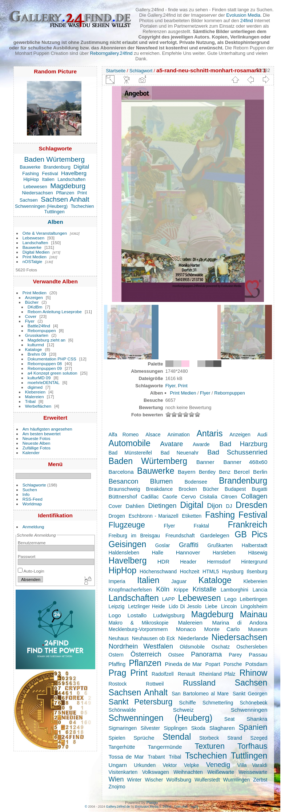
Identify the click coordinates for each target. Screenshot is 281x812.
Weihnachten (187, 772)
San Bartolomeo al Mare (200, 693)
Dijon (214, 505)
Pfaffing (117, 664)
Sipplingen (176, 728)
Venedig (218, 764)
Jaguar (178, 581)
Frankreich (248, 524)
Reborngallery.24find (111, 53)
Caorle (169, 497)
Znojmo (117, 786)
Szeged (259, 738)
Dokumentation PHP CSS (52, 358)
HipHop (31, 179)
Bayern (187, 472)
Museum (257, 629)
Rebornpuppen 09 (45, 368)
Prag (118, 673)
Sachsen (29, 200)
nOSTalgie (32, 261)
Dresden (251, 505)
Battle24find (39, 325)
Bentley (207, 472)
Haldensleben (124, 553)
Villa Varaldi (252, 765)
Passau (258, 654)
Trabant (156, 757)
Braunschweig (124, 489)
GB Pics (251, 534)
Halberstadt (255, 545)
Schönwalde (122, 710)
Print (82, 192)
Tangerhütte (122, 747)
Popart (212, 664)
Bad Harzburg (243, 444)
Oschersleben (251, 647)
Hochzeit (190, 571)
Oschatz (220, 647)
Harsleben (224, 553)
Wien (116, 779)
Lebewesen (35, 186)
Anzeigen (34, 297)
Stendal (176, 737)
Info (26, 494)
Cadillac (149, 497)
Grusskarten (36, 335)
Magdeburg (67, 186)
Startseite (115, 70)
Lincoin (229, 606)
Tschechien (82, 206)
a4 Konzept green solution (52, 373)
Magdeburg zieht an (46, 340)
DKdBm (35, 306)
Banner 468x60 (246, 462)
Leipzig (117, 606)
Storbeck (209, 738)
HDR (163, 561)
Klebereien (35, 391)
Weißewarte (220, 772)
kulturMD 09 (39, 377)
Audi (262, 434)
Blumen (161, 481)
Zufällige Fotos (37, 447)
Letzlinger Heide (146, 606)
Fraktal (201, 526)
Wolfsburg (178, 779)
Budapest (235, 489)
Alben (55, 222)
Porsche (233, 664)
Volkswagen (155, 772)
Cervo (188, 496)
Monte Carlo (222, 629)
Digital (81, 166)
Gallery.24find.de (118, 806)
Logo (115, 615)
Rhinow (254, 673)
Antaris (210, 433)
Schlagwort (140, 70)
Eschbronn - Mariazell (153, 516)
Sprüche (143, 738)
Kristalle (205, 589)
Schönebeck (253, 703)
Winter (134, 780)
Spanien (252, 727)
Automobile (129, 443)
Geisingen (127, 544)
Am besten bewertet (42, 433)
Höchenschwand (158, 571)
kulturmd (36, 344)
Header (188, 562)
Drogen (117, 516)
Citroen (229, 497)
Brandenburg (57, 167)
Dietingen (162, 505)
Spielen (117, 738)
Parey (235, 655)
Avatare (171, 444)
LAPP (168, 599)
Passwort (26, 556)
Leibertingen (253, 599)
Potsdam (256, 664)
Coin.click (181, 806)
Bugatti (259, 489)
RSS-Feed (33, 499)
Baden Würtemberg (54, 159)
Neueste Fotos (37, 438)
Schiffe (187, 702)
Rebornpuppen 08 (45, 363)
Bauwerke (30, 167)
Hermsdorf (218, 562)
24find (246, 20)
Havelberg (74, 173)
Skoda (198, 728)
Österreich (146, 654)
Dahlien (134, 506)
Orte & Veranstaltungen (45, 233)
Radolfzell (163, 674)
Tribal (30, 401)
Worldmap (32, 503)
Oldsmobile (192, 647)
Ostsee (176, 655)
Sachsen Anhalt (65, 199)
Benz (224, 472)
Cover (30, 316)
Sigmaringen (123, 728)
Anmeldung (33, 526)
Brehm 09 (37, 354)
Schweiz (183, 710)
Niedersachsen (37, 192)
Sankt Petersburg (141, 702)
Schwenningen (249, 710)
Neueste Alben (37, 443)
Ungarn (118, 765)
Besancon (124, 481)
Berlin (260, 472)
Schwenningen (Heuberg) (41, 206)
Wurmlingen (236, 780)
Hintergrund (254, 562)
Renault (186, 674)
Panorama (206, 654)
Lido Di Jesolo (185, 606)
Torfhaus (252, 746)
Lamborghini (234, 590)
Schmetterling (217, 703)
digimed (35, 387)
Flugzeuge (127, 525)
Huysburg (233, 571)
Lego (230, 599)
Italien (48, 179)
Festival (50, 173)
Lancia (260, 590)
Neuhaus (119, 638)
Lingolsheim (254, 606)
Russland (199, 683)
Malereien (34, 396)
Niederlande (193, 638)
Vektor (169, 765)
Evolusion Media (243, 15)
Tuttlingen (54, 211)
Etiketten (192, 516)
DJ (229, 506)
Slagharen (222, 728)
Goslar (162, 545)
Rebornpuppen (42, 330)
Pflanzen (65, 192)
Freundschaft (180, 535)
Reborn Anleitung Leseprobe (55, 311)
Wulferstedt (207, 780)
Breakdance (159, 489)
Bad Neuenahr (180, 453)
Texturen (209, 746)
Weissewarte (253, 772)
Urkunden (145, 765)
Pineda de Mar (183, 664)
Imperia (117, 581)
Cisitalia (208, 497)
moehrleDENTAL (44, 382)
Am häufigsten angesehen (47, 429)
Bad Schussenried (237, 452)
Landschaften (71, 179)
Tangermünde (165, 747)
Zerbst (260, 780)
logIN (194, 806)
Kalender (31, 452)
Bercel (242, 472)
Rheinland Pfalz (217, 674)
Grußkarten (220, 545)
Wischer (154, 780)
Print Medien (35, 256)
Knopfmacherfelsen (130, 590)
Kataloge (33, 349)
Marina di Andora (239, 622)
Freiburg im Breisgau (134, 535)
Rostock (118, 684)
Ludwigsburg (169, 615)
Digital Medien (36, 252)
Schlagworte (34, 484)
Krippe (181, 590)
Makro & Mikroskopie (139, 623)
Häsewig (257, 553)
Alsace (152, 434)
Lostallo (136, 615)
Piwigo (152, 802)
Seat (229, 719)
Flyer (30, 321)
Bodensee (196, 482)
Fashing (30, 173)
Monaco (186, 629)
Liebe (211, 606)
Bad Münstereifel (130, 453)
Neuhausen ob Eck (153, 638)
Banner (205, 462)
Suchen (30, 489)
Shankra (256, 719)
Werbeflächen (38, 406)
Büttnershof (123, 496)
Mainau (254, 614)
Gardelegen (214, 535)
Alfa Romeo (124, 434)
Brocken (187, 489)
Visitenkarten (123, 772)
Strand (234, 738)
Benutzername (32, 542)
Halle (157, 553)
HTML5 (210, 571)
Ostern (116, 655)
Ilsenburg (257, 571)
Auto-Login (31, 571)
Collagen (254, 496)
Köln (162, 589)
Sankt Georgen (250, 693)
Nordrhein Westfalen (141, 646)
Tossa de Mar (126, 757)
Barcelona (121, 472)
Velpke (191, 765)
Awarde (201, 444)
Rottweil (155, 684)
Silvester (150, 728)
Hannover (188, 552)
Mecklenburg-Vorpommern (138, 629)
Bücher (32, 302)
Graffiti (188, 545)
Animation (178, 434)
